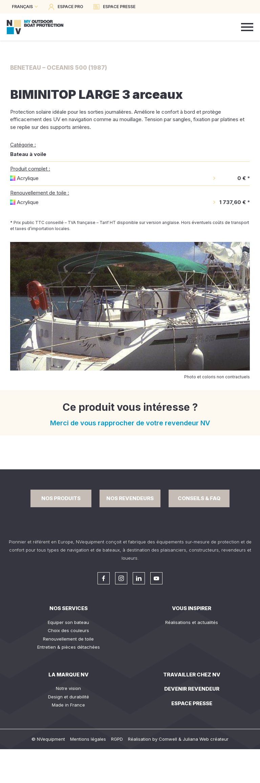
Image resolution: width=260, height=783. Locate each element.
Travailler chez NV (191, 674)
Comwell (168, 739)
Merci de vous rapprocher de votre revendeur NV (130, 423)
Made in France (68, 705)
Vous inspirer (191, 608)
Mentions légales (88, 739)
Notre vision (68, 688)
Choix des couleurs (68, 630)
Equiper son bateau (68, 622)
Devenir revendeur (191, 689)
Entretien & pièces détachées (68, 647)
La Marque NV (68, 674)
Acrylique (28, 178)
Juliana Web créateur (206, 739)
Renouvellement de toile (68, 639)
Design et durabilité (68, 696)
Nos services (68, 608)
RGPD (117, 739)
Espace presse (191, 703)
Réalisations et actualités (191, 622)
